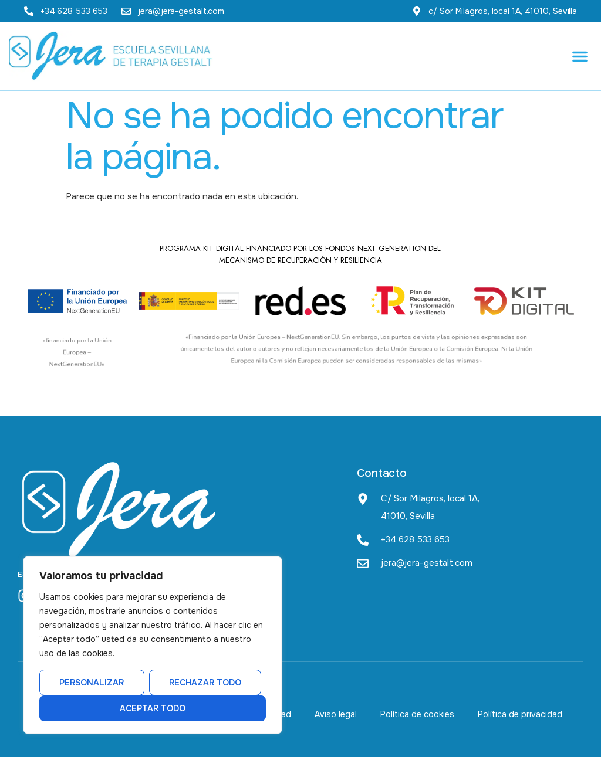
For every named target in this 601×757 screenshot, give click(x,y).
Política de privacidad (520, 714)
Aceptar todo (152, 708)
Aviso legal (336, 714)
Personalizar (91, 682)
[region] (152, 645)
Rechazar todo (205, 682)
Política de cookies (417, 714)
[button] (580, 56)
